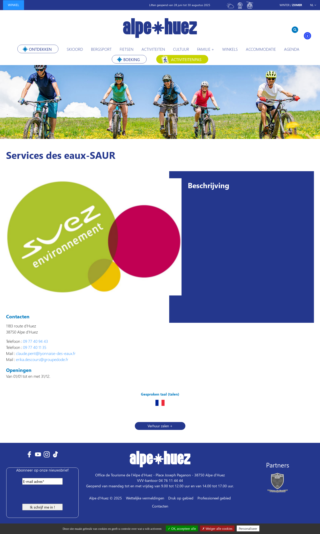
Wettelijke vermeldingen (145, 497)
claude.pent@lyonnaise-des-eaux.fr (46, 353)
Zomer (297, 5)
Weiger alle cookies (217, 528)
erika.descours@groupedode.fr (42, 359)
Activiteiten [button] (153, 49)
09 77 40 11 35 (34, 347)
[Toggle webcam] (240, 7)
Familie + (205, 49)
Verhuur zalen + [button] (160, 425)
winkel (13, 5)
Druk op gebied (180, 497)
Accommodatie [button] (261, 49)
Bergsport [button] (101, 49)
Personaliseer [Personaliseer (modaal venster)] (248, 528)
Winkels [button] (230, 49)
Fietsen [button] (126, 49)
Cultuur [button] (181, 49)
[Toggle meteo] (230, 7)
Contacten (160, 506)
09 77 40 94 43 (35, 341)
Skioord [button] (75, 49)
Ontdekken (40, 49)
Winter (284, 5)
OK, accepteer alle (182, 528)
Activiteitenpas (186, 59)
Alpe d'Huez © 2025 (105, 497)
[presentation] (41, 496)
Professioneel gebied (214, 497)
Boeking (131, 59)
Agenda (291, 49)
